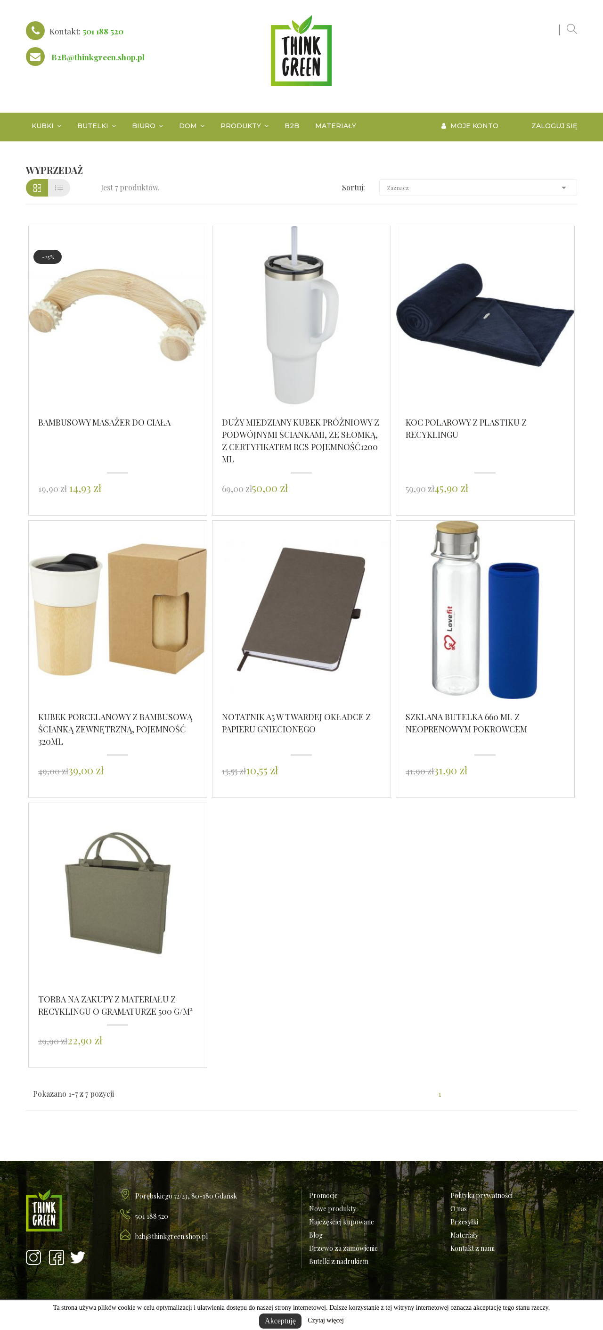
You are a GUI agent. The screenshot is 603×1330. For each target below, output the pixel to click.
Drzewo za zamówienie (343, 1248)
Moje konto (469, 126)
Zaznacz (478, 187)
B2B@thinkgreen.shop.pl (98, 57)
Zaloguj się (554, 126)
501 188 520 (102, 31)
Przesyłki (464, 1221)
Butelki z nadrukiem (338, 1261)
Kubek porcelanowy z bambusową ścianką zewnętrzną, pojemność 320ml (115, 729)
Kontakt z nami (472, 1248)
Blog (316, 1235)
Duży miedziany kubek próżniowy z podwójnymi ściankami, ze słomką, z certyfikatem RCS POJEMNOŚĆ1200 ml (300, 441)
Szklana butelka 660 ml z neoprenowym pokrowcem (466, 723)
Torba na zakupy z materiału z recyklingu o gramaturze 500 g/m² (115, 1005)
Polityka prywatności (481, 1195)
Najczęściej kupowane (341, 1221)
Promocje (323, 1195)
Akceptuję (280, 1321)
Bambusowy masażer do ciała (104, 422)
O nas (458, 1208)
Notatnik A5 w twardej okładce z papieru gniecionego (296, 723)
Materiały (464, 1235)
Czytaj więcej (326, 1320)
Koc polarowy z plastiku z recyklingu (466, 428)
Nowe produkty (332, 1208)
